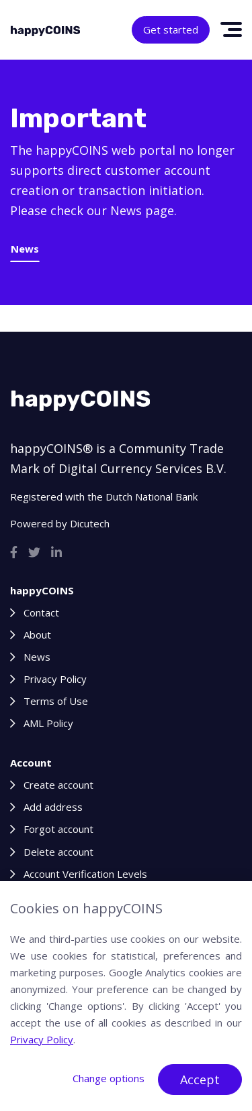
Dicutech (90, 523)
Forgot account (58, 829)
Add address (53, 806)
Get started (170, 29)
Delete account (58, 851)
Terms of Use (56, 701)
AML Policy (48, 723)
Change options (108, 1078)
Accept (200, 1079)
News (25, 248)
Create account (58, 784)
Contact (41, 612)
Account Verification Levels (85, 873)
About (37, 634)
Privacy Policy (55, 678)
